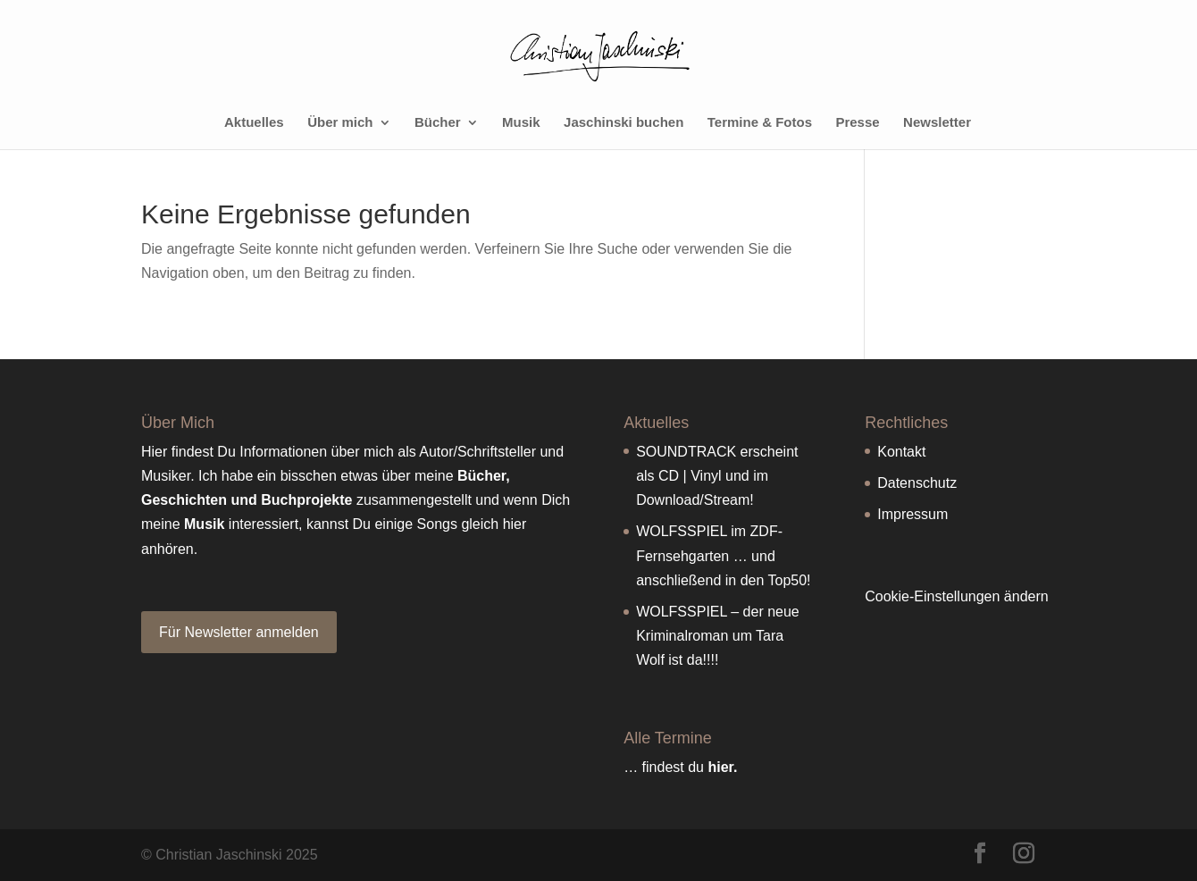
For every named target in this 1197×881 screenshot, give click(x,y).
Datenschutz (917, 483)
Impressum (912, 514)
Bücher (437, 123)
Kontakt (901, 451)
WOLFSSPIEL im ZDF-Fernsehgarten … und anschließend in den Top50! (723, 555)
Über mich (339, 123)
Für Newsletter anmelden (239, 632)
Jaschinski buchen (623, 123)
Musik (521, 123)
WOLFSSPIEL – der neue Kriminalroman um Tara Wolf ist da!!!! (717, 635)
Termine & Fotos (759, 123)
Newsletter (937, 123)
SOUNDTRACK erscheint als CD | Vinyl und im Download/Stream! (717, 476)
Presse (857, 123)
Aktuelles (254, 123)
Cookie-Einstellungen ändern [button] (956, 596)
